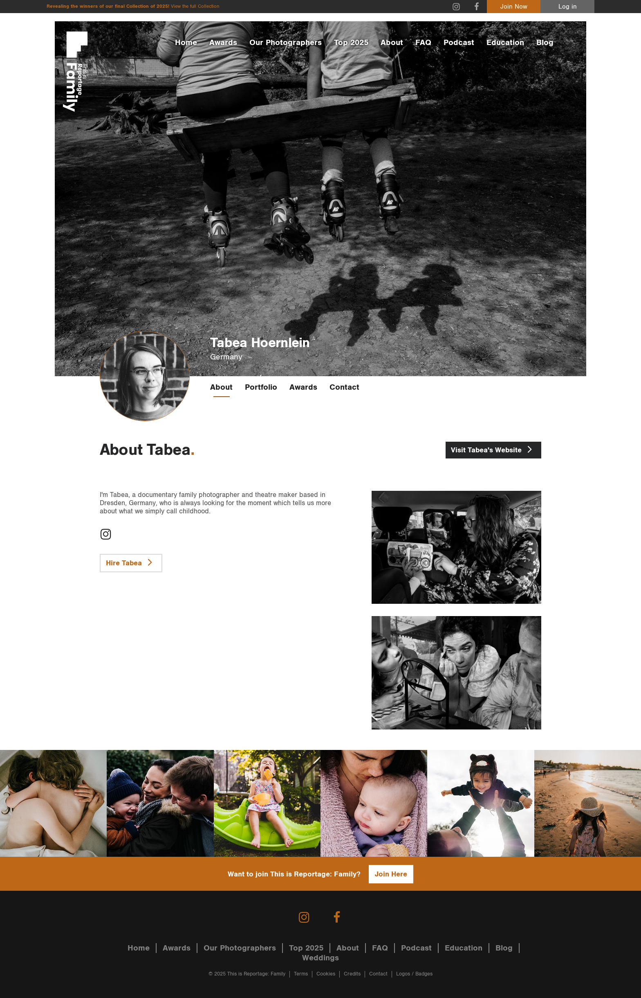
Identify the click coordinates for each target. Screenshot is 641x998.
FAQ (423, 42)
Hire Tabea (131, 562)
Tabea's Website (493, 449)
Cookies (325, 974)
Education (505, 42)
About (392, 42)
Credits (352, 974)
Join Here (391, 874)
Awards (223, 42)
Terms (301, 974)
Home (186, 42)
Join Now (513, 7)
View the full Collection (195, 6)
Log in (567, 7)
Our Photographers (285, 42)
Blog (545, 42)
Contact (344, 387)
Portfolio (261, 387)
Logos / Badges (414, 974)
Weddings (320, 958)
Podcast (459, 42)
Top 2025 (351, 42)
